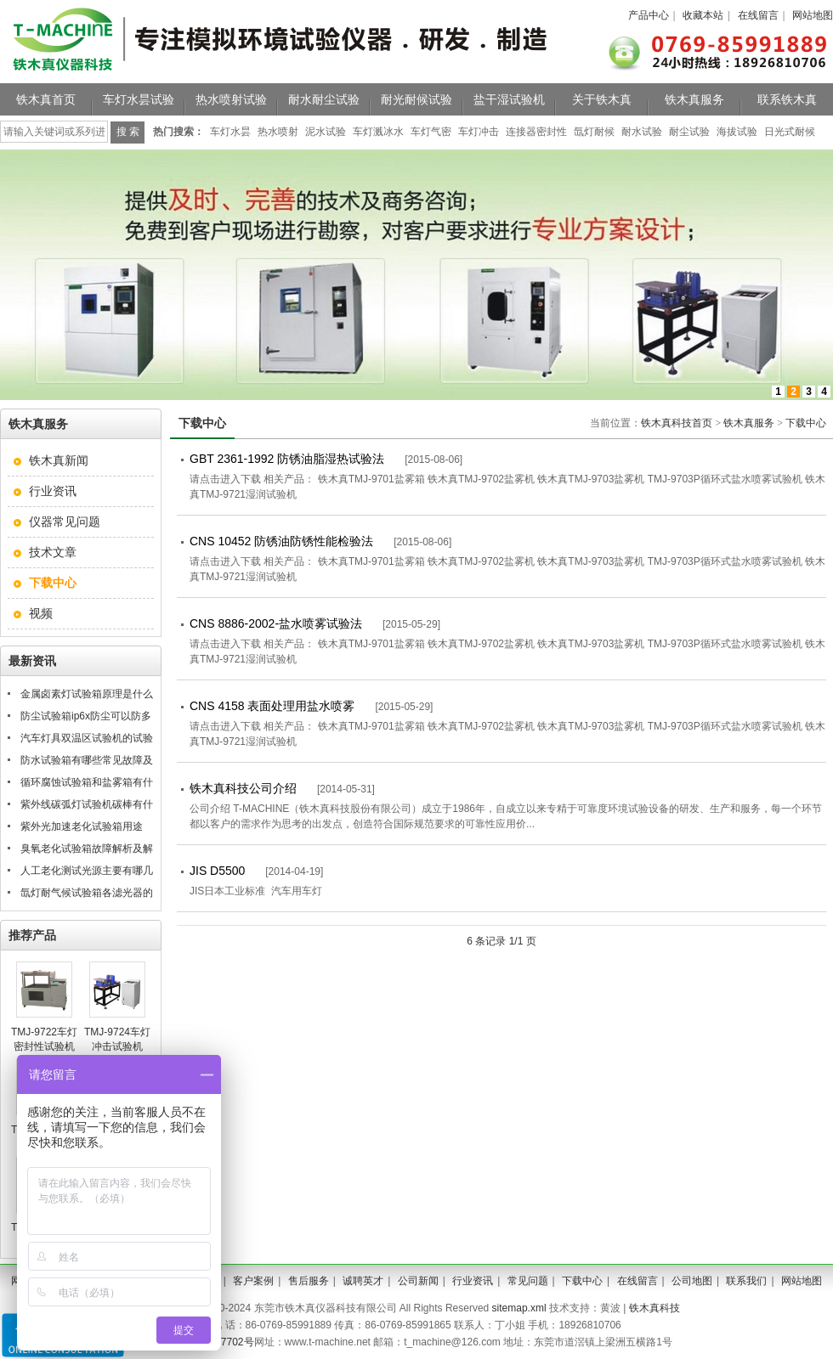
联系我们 (746, 1281)
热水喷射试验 (231, 99)
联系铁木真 (787, 99)
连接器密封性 (536, 132)
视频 (41, 613)
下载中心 (805, 423)
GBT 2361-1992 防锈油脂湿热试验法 (287, 458)
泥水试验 (325, 132)
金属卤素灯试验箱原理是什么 (86, 694)
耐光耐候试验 (416, 99)
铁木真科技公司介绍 (243, 788)
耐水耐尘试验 (324, 99)
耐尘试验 (689, 132)
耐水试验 (641, 132)
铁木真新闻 (58, 460)
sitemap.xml (519, 1308)
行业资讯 (52, 491)
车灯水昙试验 (138, 99)
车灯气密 (431, 132)
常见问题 (527, 1281)
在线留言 (758, 15)
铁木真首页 (46, 99)
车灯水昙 (230, 132)
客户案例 (253, 1281)
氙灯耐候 (594, 132)
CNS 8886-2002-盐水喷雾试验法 (276, 623)
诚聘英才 (363, 1281)
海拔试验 (737, 132)
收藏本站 (703, 15)
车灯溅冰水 (378, 132)
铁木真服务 (694, 99)
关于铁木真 (602, 99)
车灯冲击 (478, 132)
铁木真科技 (654, 1308)
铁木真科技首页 (676, 423)
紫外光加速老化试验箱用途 (81, 826)
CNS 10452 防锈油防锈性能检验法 (281, 541)
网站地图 (812, 15)
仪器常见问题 (64, 521)
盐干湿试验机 (509, 99)
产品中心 (648, 15)
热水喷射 (278, 132)
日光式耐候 (789, 132)
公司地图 (692, 1281)
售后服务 (308, 1281)
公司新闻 (418, 1281)
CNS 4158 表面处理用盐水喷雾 (272, 706)
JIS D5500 (217, 870)
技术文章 (52, 552)
